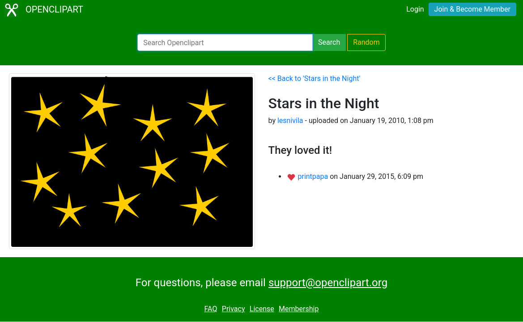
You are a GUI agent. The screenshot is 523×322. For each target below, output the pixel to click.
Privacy (233, 309)
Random (366, 42)
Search (329, 42)
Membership (299, 309)
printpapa (314, 176)
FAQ (210, 309)
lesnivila (290, 120)
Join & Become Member (472, 9)
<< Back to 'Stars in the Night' (314, 78)
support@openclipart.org (327, 282)
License (262, 309)
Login (415, 9)
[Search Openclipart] (225, 42)
